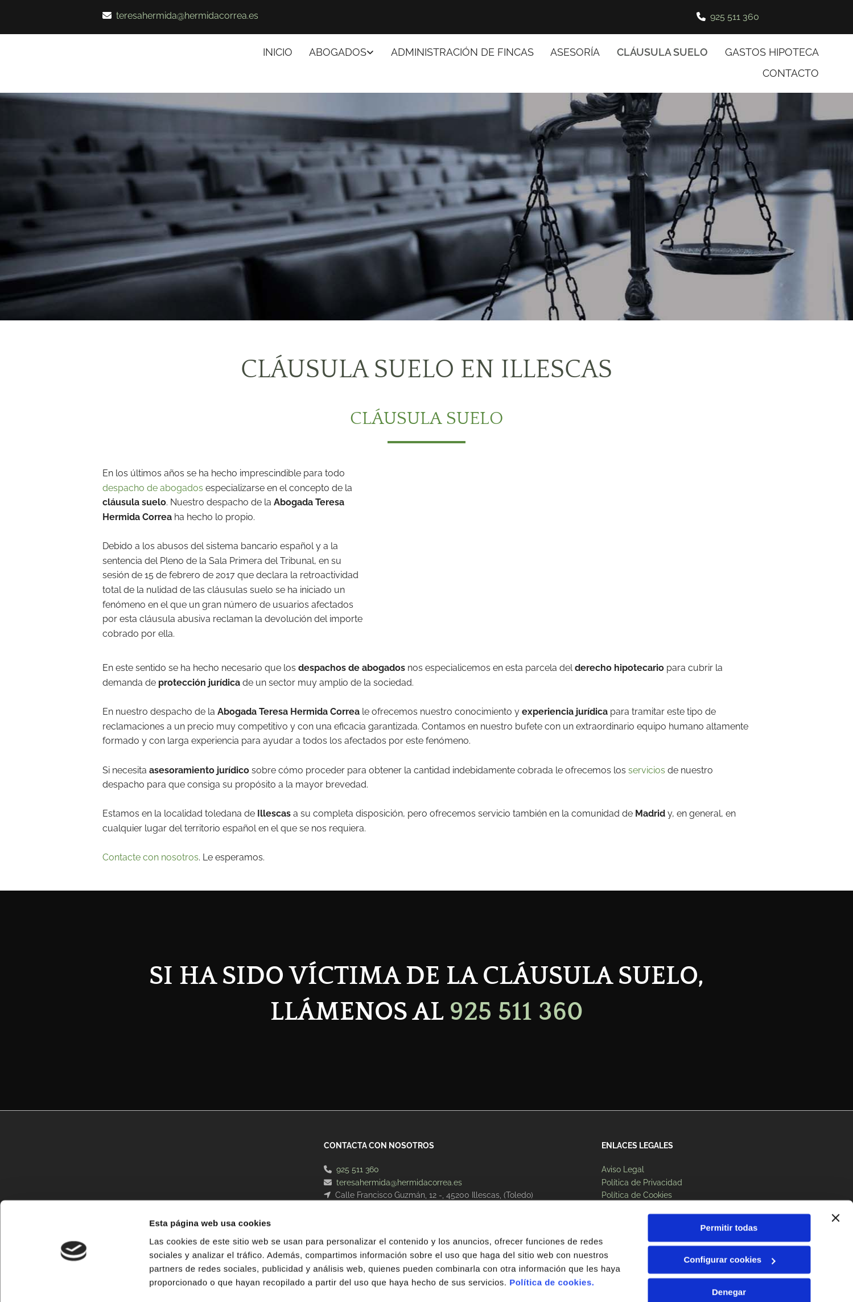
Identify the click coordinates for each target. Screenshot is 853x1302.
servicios (646, 769)
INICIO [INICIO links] (276, 52)
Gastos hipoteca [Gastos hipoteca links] (772, 52)
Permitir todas (729, 1193)
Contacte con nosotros (150, 857)
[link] (332, 53)
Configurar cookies (729, 1225)
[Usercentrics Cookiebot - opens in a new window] (73, 1279)
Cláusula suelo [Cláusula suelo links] (662, 52)
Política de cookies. (551, 1248)
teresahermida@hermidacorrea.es (187, 15)
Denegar (729, 1258)
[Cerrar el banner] (835, 1184)
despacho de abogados (152, 488)
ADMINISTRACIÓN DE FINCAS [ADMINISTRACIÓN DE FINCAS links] (461, 52)
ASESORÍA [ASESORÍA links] (575, 52)
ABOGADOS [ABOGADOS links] (337, 52)
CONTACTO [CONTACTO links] (791, 73)
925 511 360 (734, 16)
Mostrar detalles (182, 1279)
